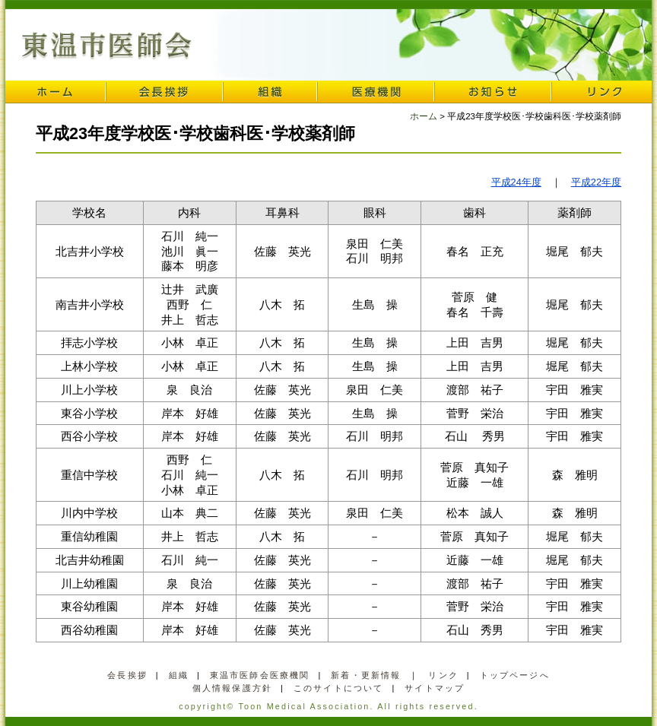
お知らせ (492, 92)
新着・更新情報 (366, 675)
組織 (270, 92)
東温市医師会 (106, 46)
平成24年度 (516, 182)
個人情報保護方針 (232, 688)
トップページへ (515, 675)
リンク (601, 92)
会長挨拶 (164, 92)
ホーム (55, 92)
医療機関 (375, 92)
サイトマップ (435, 688)
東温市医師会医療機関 (260, 675)
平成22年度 (596, 182)
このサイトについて (338, 688)
